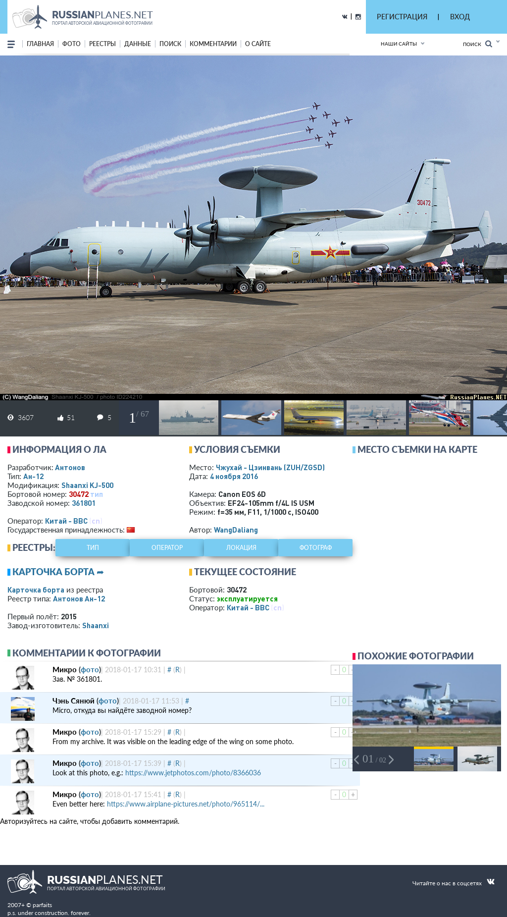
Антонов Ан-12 (79, 598)
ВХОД (460, 16)
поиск (170, 44)
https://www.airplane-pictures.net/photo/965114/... (185, 804)
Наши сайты (399, 44)
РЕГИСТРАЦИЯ (402, 16)
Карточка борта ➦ (58, 571)
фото (71, 44)
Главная (40, 44)
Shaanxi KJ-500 (87, 485)
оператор (167, 547)
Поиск (477, 44)
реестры (102, 44)
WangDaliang (236, 529)
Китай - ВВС (66, 520)
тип (96, 493)
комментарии (213, 44)
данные (137, 44)
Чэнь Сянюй (73, 700)
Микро (64, 669)
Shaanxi (95, 625)
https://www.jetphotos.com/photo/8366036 (193, 772)
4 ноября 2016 (234, 476)
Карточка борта (35, 589)
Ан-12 (33, 476)
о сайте (258, 44)
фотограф (316, 547)
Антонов (70, 467)
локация (241, 547)
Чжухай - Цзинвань (270, 467)
